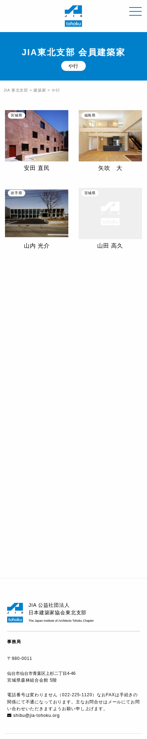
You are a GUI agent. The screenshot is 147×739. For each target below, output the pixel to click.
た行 (80, 464)
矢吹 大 (110, 168)
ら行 (58, 481)
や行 (37, 481)
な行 (101, 464)
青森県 (30, 524)
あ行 (16, 464)
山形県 (30, 558)
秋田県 (81, 524)
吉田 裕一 (37, 400)
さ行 (58, 464)
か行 (37, 464)
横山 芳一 (37, 327)
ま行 (16, 481)
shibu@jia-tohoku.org (36, 715)
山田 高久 (110, 246)
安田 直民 (37, 168)
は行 (122, 464)
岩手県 (30, 541)
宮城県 (81, 541)
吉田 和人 (110, 318)
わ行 (80, 481)
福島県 (81, 558)
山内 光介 (37, 246)
